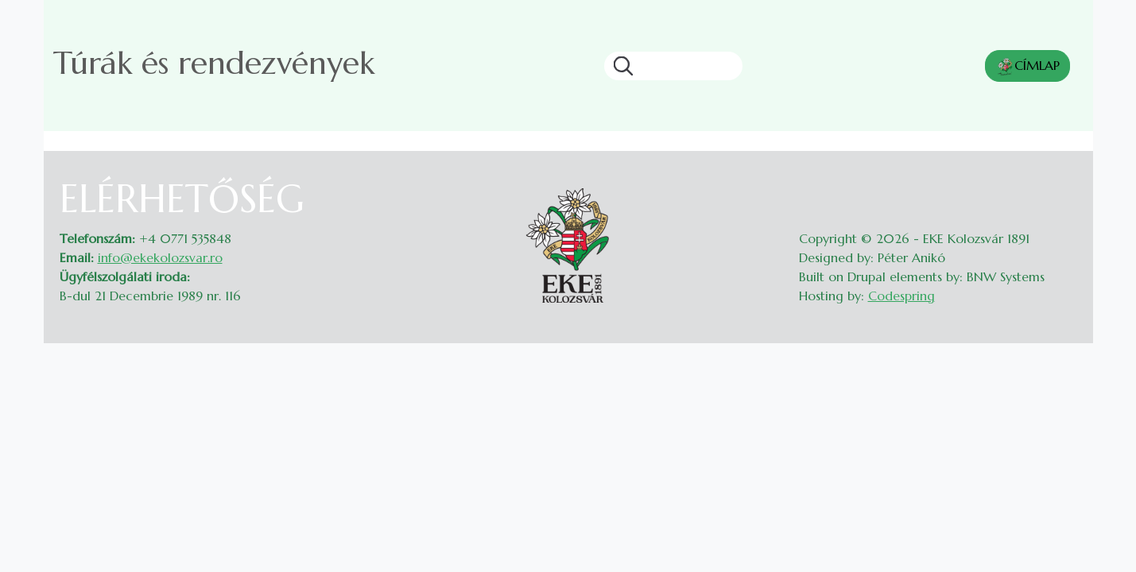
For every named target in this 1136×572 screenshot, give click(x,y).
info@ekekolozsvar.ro (160, 257)
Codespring (901, 295)
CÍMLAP (1027, 66)
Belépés (1062, 186)
